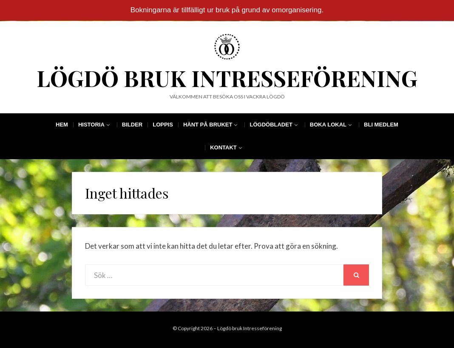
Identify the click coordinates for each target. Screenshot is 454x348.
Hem (62, 124)
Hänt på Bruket (208, 124)
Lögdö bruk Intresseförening (227, 78)
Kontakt (223, 147)
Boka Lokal (328, 124)
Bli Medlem (381, 124)
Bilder (132, 124)
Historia (91, 124)
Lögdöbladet (271, 124)
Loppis (163, 124)
